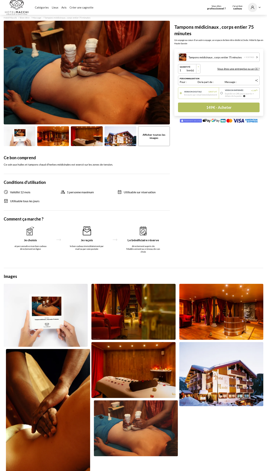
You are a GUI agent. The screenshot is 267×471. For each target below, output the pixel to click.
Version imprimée (241, 90)
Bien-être (24, 18)
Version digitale (200, 92)
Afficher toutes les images (154, 136)
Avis (64, 7)
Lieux (55, 7)
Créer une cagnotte (81, 7)
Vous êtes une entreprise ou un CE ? (238, 68)
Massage (36, 18)
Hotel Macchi (10, 18)
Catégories (42, 7)
